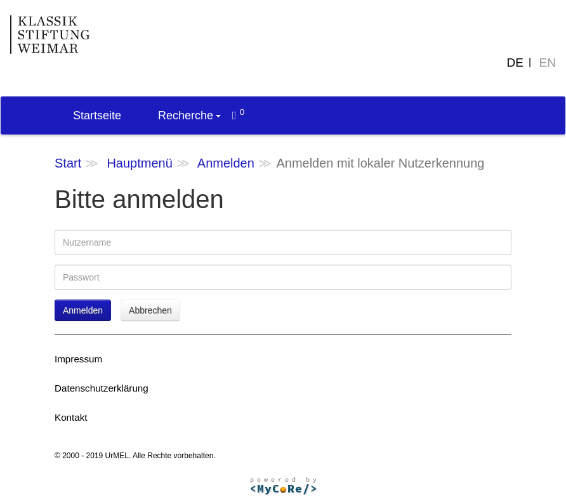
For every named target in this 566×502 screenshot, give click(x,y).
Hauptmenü (139, 163)
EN (547, 62)
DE (515, 62)
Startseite (97, 115)
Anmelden (225, 163)
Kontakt (71, 417)
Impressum (78, 358)
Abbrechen (150, 310)
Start (68, 163)
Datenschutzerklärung (101, 388)
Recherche (189, 115)
